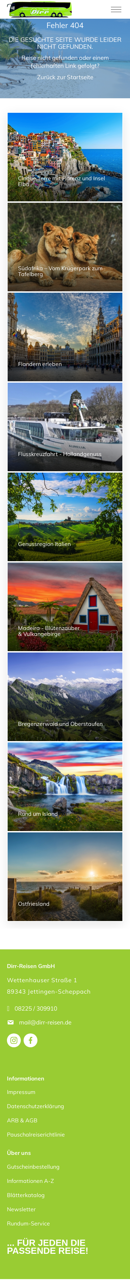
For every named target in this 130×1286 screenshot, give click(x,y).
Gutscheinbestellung (33, 1166)
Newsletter (21, 1209)
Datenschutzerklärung (35, 1106)
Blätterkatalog (26, 1195)
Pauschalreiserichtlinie (36, 1134)
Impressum (21, 1091)
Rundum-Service (28, 1223)
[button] (12, 1273)
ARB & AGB (22, 1120)
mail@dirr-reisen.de (46, 1022)
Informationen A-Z (30, 1180)
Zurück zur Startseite (65, 77)
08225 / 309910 (36, 1008)
